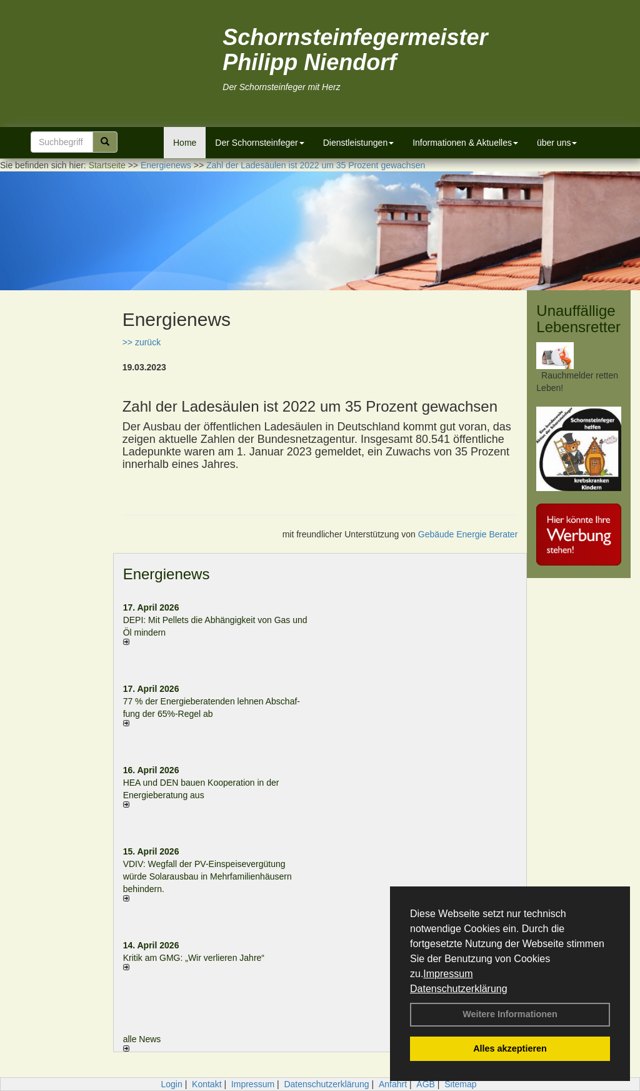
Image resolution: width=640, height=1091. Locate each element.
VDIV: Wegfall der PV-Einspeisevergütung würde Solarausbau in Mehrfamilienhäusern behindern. (207, 876)
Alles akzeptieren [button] (510, 1048)
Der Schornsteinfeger (259, 143)
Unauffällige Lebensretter (578, 318)
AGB (425, 1084)
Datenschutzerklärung (459, 988)
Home (184, 143)
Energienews (166, 574)
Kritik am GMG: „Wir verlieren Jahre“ (193, 958)
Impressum (447, 973)
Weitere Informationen (510, 1014)
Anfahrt (393, 1084)
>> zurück (141, 342)
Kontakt (206, 1084)
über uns (557, 143)
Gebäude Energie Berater (468, 534)
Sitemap (460, 1084)
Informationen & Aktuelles (465, 143)
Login (171, 1084)
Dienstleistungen (358, 143)
